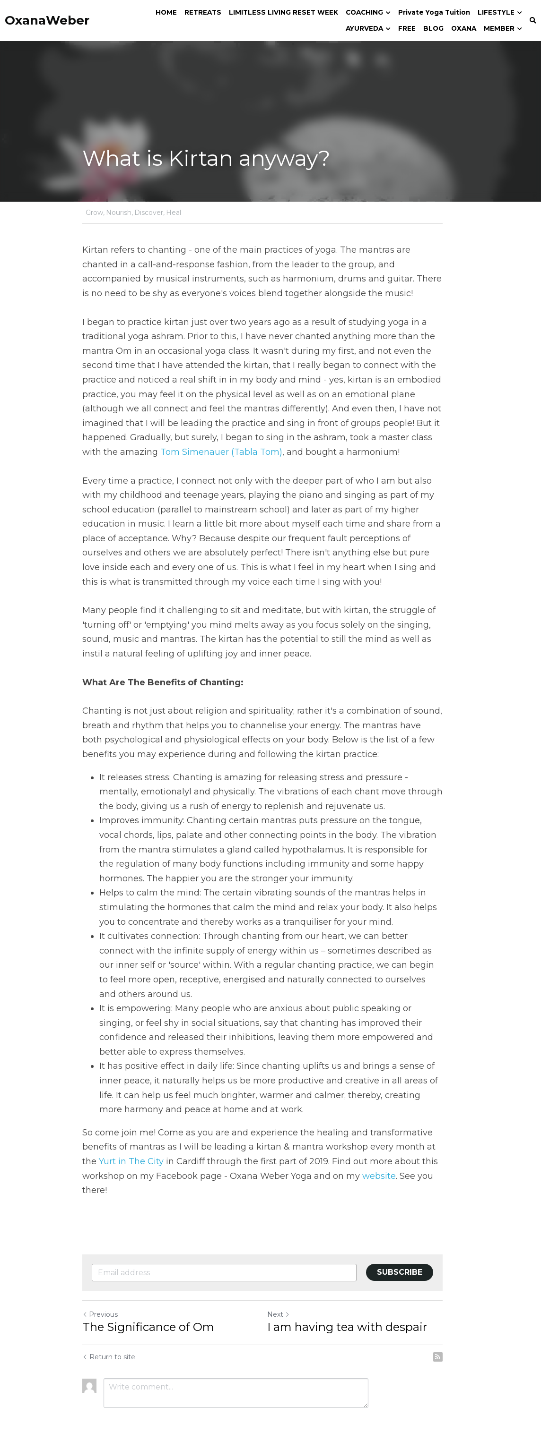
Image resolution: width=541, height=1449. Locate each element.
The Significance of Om (148, 1312)
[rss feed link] (454, 1342)
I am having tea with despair (355, 1312)
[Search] (533, 20)
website (379, 1161)
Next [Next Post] (286, 1300)
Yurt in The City (114, 1147)
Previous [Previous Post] (100, 1300)
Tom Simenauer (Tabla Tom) (200, 452)
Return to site (108, 1342)
